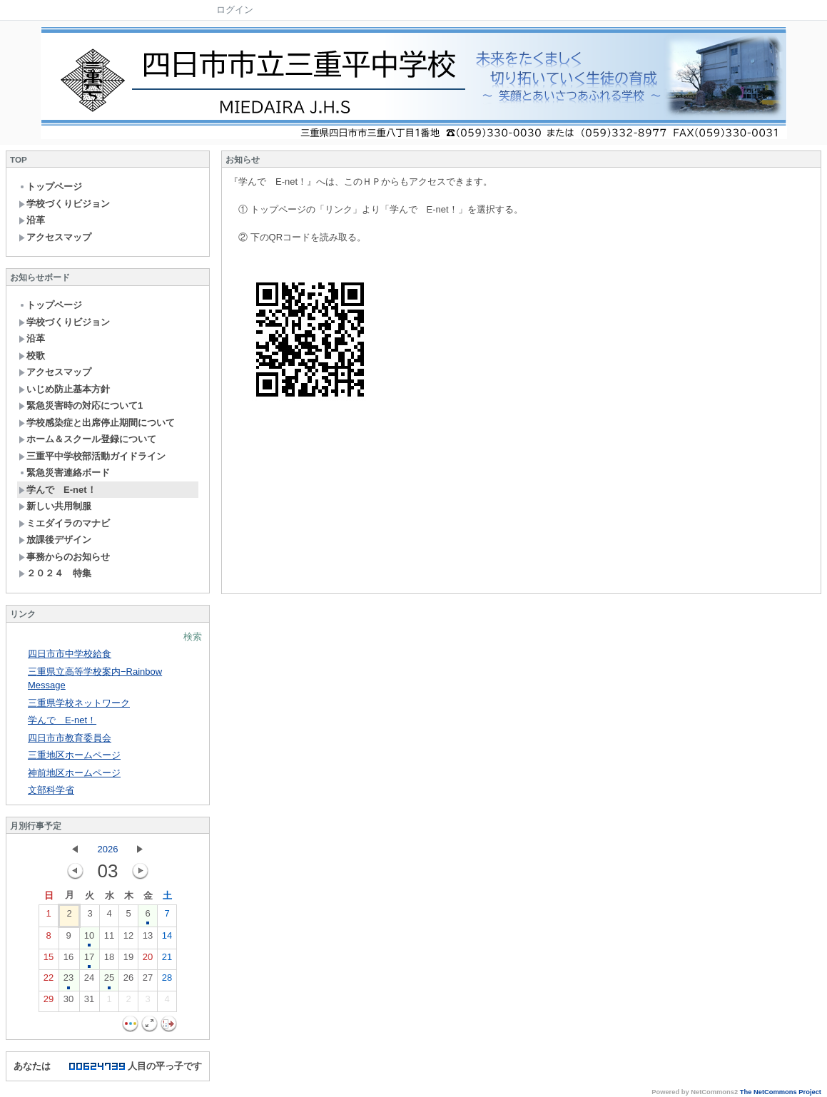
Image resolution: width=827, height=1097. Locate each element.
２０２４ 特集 (55, 573)
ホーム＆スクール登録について (87, 439)
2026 (108, 849)
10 (89, 938)
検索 (192, 636)
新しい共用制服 (55, 506)
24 (89, 980)
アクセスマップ (55, 237)
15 (49, 960)
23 (68, 980)
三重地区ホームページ (74, 755)
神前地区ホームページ (74, 772)
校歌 (32, 355)
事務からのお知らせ (64, 556)
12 (128, 938)
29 (49, 1002)
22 (49, 980)
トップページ (50, 186)
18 (109, 960)
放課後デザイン (55, 539)
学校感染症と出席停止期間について (97, 422)
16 (68, 960)
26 (128, 980)
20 (148, 960)
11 (109, 938)
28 (167, 980)
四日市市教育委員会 (69, 738)
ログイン (234, 9)
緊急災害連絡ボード (64, 472)
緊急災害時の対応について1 (81, 405)
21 (167, 960)
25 (109, 980)
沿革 (32, 220)
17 (89, 960)
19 (128, 960)
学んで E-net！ (57, 489)
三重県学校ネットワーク (79, 703)
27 (148, 980)
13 (148, 938)
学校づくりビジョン (64, 203)
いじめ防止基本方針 (64, 389)
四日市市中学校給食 (69, 653)
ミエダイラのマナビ (64, 523)
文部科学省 (51, 790)
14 (167, 938)
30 (68, 1002)
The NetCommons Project (780, 1092)
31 (89, 1002)
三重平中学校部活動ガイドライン (92, 456)
